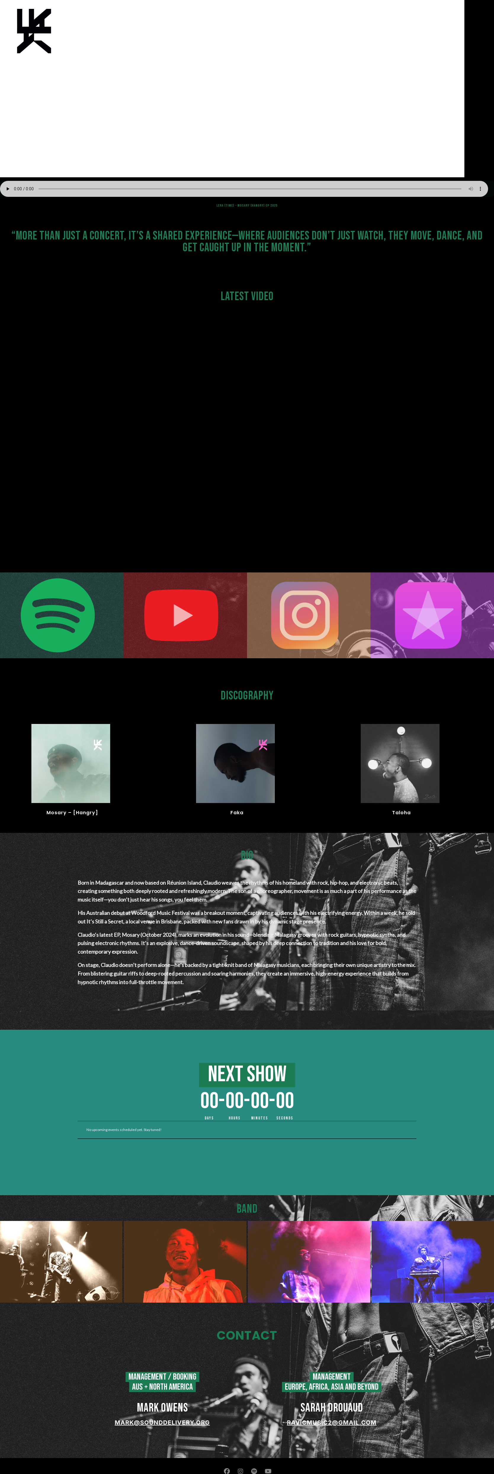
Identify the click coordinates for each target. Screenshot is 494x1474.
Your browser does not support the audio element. (247, 189)
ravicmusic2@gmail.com (332, 1422)
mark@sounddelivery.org (162, 1422)
